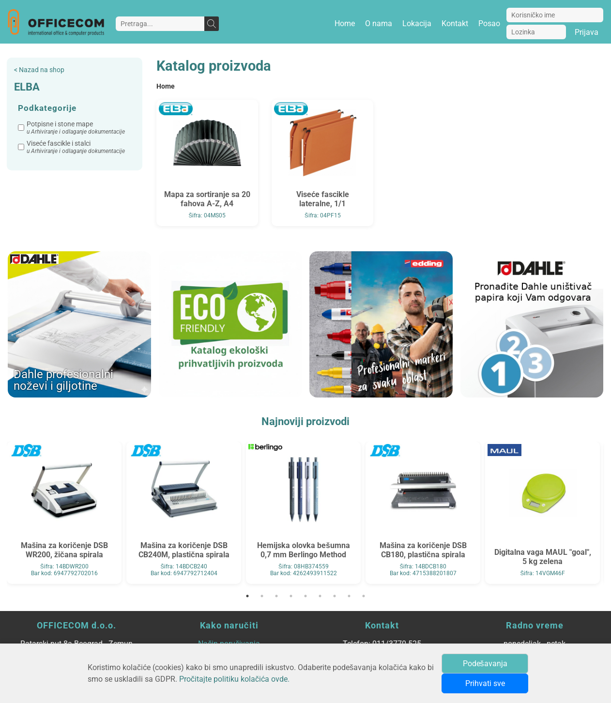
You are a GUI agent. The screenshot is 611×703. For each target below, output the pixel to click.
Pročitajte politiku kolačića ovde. (234, 679)
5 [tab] (305, 596)
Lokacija (416, 23)
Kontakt (455, 23)
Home (345, 23)
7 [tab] (334, 596)
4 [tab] (291, 596)
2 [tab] (262, 596)
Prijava (586, 32)
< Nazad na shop (39, 70)
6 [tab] (320, 596)
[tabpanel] (64, 513)
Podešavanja (485, 663)
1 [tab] (247, 596)
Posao (489, 23)
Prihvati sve (485, 683)
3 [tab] (276, 596)
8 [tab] (349, 596)
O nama (378, 23)
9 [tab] (363, 596)
